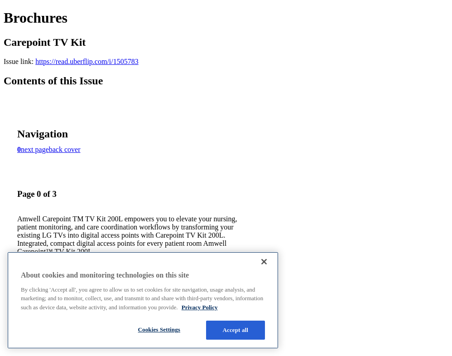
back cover (65, 149)
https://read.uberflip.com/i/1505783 (87, 61)
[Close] (264, 262)
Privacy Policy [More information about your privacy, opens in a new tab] (200, 307)
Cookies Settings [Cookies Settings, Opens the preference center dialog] (159, 329)
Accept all (236, 330)
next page (35, 149)
